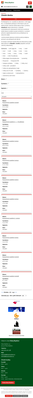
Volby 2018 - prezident (9, 65)
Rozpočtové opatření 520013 (10, 179)
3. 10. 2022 (5, 203)
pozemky (24, 58)
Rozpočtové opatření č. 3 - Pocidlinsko (13, 122)
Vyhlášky (18, 70)
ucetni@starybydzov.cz (7, 356)
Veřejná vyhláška (7, 63)
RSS (23, 19)
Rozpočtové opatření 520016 (10, 102)
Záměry (26, 70)
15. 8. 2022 (5, 261)
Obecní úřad (9, 10)
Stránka (6, 292)
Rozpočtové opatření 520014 (10, 160)
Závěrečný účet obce (9, 75)
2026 (26, 53)
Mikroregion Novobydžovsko (11, 58)
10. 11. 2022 (5, 107)
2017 (4, 51)
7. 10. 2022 (5, 184)
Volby (17, 63)
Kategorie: (4, 48)
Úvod (2, 10)
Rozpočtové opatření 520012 (10, 199)
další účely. (27, 389)
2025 (20, 53)
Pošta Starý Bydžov (8, 382)
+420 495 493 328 (6, 350)
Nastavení (24, 395)
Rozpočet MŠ (15, 61)
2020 (20, 51)
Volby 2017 (24, 63)
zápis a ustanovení (8, 73)
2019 (15, 51)
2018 (9, 51)
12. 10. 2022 (5, 164)
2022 (4, 53)
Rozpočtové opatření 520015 (10, 141)
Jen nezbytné (17, 395)
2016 (26, 48)
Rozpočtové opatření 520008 (10, 276)
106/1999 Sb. (12, 48)
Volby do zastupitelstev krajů (11, 68)
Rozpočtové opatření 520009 (10, 257)
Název (3, 79)
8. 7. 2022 (4, 280)
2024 (15, 53)
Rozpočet (5, 61)
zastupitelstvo (20, 73)
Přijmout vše (8, 395)
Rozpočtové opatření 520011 (10, 237)
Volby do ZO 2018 (8, 70)
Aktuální (4, 113)
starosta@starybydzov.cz (10, 6)
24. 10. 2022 (5, 126)
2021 (26, 51)
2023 (9, 53)
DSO (4, 56)
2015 (20, 48)
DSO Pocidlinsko (13, 56)
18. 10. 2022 (5, 145)
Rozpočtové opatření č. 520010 (11, 218)
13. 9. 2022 (5, 222)
